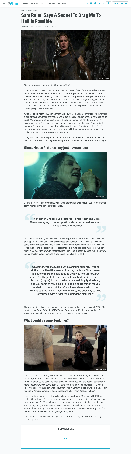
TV (42, 3)
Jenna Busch (28, 26)
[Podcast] (108, 3)
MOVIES (34, 3)
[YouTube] (91, 4)
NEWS (25, 3)
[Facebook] (83, 4)
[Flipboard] (99, 4)
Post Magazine (58, 251)
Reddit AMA (50, 93)
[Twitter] (87, 4)
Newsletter (120, 3)
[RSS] (103, 4)
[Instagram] (95, 4)
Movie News (32, 10)
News (23, 10)
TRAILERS (50, 3)
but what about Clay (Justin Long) (62, 388)
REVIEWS (62, 3)
